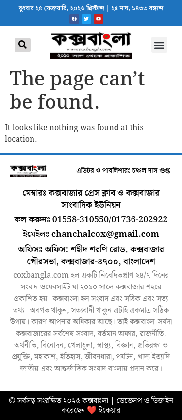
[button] (159, 45)
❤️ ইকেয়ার (103, 410)
